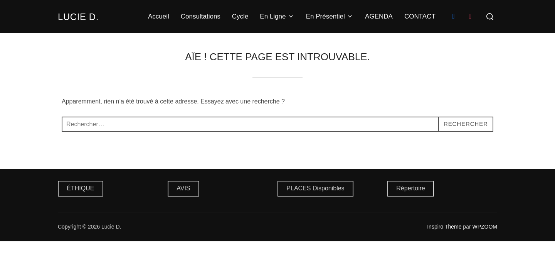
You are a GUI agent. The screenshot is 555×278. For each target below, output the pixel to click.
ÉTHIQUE (80, 188)
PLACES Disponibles (315, 188)
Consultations (200, 16)
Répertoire (410, 188)
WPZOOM (484, 227)
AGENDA (379, 16)
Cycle (240, 16)
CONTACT (420, 16)
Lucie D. (80, 16)
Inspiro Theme (444, 227)
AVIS (183, 188)
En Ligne (277, 16)
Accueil (158, 16)
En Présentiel (329, 16)
